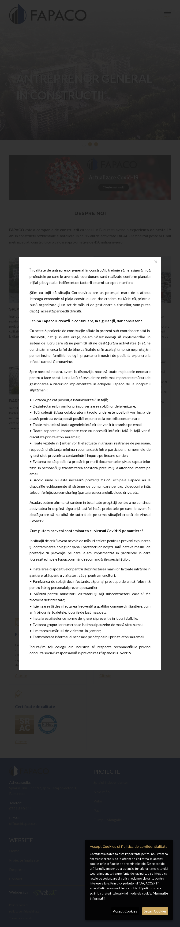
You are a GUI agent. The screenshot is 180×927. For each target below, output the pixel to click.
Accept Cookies (125, 911)
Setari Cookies (155, 911)
